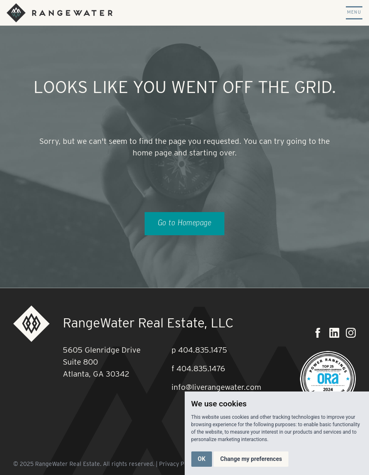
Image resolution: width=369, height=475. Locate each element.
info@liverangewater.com (216, 387)
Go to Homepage (185, 223)
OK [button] (202, 459)
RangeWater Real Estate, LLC (148, 323)
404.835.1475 (202, 350)
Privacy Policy (178, 464)
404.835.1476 (200, 368)
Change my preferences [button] (251, 459)
